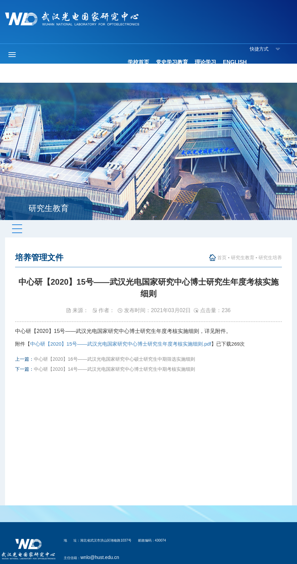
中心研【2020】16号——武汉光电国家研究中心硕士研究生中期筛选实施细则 (114, 359)
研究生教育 (242, 257)
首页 (222, 257)
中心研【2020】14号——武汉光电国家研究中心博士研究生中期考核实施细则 (114, 369)
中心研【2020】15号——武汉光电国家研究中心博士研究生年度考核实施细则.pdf (120, 344)
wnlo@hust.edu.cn (99, 557)
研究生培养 (270, 257)
